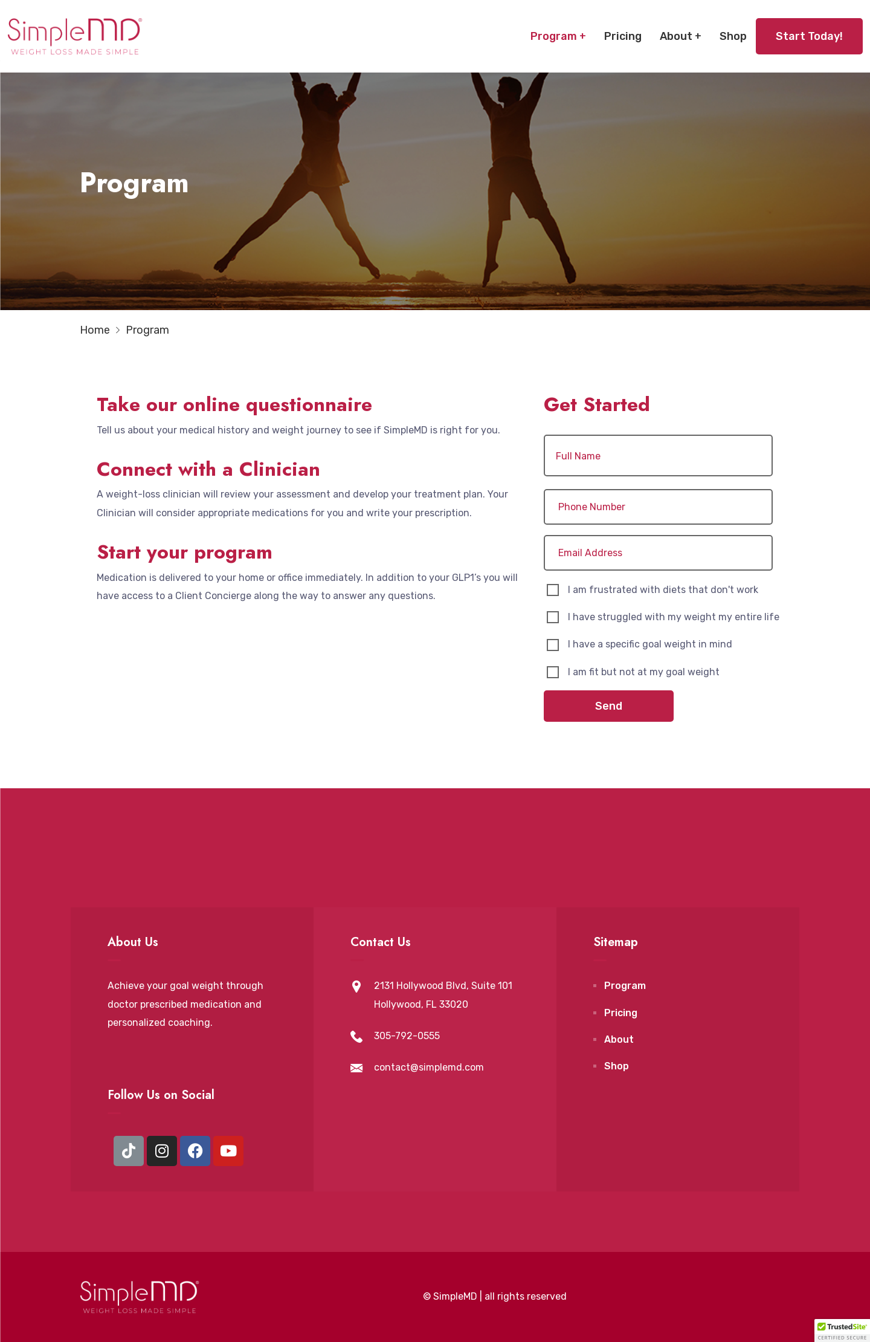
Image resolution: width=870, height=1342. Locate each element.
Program (553, 36)
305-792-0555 (407, 1036)
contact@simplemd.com (429, 1067)
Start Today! (809, 36)
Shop (733, 36)
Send (608, 706)
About (676, 36)
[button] (842, 1330)
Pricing (623, 36)
